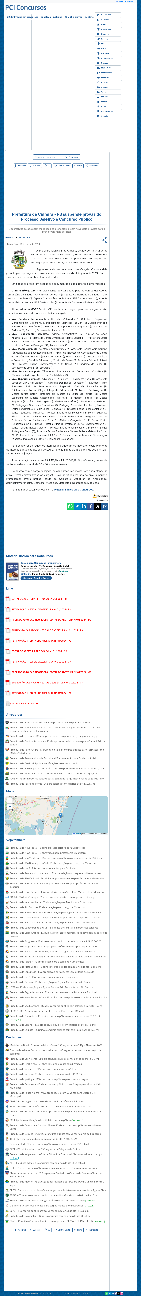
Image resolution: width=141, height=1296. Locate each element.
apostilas (46, 17)
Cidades (102, 87)
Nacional (103, 34)
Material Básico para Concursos (73, 489)
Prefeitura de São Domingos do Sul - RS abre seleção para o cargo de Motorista (53, 863)
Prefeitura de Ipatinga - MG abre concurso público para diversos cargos (49, 1079)
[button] (10, 801)
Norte (101, 48)
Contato (102, 115)
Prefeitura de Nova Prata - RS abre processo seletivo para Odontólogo (48, 847)
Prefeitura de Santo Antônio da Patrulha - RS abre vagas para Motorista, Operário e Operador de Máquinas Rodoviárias (55, 729)
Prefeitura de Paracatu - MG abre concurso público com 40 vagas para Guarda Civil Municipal (55, 1086)
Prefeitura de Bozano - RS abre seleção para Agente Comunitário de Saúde (50, 982)
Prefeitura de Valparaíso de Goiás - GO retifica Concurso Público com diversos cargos (56, 1156)
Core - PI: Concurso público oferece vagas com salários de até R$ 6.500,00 (49, 1210)
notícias (57, 17)
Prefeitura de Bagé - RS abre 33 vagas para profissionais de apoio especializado (53, 946)
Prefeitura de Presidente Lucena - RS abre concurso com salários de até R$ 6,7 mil (54, 773)
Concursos (104, 29)
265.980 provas (73, 17)
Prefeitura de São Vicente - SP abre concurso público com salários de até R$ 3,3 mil (55, 1058)
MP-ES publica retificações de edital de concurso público (46, 1120)
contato (89, 17)
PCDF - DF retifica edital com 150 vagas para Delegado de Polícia (45, 1149)
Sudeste (102, 38)
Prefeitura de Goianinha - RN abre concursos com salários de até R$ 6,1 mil (50, 1215)
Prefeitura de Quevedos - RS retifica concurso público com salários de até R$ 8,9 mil (55, 1017)
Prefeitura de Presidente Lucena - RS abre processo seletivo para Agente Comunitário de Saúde (57, 743)
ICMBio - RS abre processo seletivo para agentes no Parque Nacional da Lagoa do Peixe (57, 778)
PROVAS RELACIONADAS (25, 703)
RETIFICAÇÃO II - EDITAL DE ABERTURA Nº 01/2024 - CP (41, 693)
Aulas (101, 106)
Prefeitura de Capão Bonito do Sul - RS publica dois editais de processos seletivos (54, 927)
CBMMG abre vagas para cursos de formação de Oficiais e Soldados (47, 1101)
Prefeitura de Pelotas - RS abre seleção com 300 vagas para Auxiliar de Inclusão (53, 951)
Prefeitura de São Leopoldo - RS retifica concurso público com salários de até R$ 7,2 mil (57, 768)
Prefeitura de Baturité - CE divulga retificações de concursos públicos (53, 1200)
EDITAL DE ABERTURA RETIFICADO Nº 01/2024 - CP (39, 651)
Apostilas (103, 19)
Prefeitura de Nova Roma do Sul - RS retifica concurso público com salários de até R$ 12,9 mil (58, 999)
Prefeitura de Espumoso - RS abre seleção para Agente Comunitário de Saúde (52, 971)
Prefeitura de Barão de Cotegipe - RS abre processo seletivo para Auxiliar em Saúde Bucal (58, 956)
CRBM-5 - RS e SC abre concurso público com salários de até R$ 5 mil (47, 1011)
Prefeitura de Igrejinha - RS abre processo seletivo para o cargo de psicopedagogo (54, 736)
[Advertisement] (34, 189)
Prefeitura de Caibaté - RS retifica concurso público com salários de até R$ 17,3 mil (54, 1029)
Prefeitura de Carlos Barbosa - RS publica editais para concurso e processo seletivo (55, 917)
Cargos (102, 82)
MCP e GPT (104, 67)
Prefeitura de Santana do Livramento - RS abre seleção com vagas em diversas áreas (55, 873)
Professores (104, 72)
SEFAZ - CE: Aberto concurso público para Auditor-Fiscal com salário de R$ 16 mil (54, 1195)
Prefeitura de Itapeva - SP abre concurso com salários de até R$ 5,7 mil (48, 1074)
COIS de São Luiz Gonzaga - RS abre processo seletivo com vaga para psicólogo (52, 897)
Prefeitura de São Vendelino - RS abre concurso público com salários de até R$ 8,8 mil (56, 858)
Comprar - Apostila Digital (36, 578)
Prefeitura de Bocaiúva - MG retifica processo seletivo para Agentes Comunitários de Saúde (55, 1113)
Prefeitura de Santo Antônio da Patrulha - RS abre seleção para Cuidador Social (53, 758)
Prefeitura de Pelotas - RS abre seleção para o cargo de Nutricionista (47, 961)
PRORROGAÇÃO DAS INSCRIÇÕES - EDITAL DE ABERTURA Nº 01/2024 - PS (51, 619)
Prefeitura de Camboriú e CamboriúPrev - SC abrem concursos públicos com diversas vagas (56, 1127)
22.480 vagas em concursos (22, 17)
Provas (102, 101)
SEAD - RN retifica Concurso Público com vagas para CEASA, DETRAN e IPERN (57, 1221)
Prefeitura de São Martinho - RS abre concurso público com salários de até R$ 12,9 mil (56, 1005)
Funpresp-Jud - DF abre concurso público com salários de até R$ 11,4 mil (49, 1144)
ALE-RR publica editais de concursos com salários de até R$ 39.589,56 (48, 1162)
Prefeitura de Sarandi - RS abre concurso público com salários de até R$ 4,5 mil (53, 1024)
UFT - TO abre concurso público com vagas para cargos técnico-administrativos (53, 1168)
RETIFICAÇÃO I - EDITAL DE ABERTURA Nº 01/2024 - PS (41, 609)
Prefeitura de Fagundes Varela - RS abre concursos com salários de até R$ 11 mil (53, 992)
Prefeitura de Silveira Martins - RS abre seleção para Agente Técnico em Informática (55, 912)
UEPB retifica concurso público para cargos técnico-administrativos (52, 1205)
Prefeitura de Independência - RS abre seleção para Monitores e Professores (51, 902)
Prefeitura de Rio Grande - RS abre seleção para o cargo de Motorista (47, 907)
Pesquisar (72, 157)
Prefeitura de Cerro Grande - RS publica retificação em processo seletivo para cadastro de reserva (58, 934)
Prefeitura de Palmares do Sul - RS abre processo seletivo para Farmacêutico (51, 722)
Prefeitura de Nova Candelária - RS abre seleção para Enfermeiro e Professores (52, 922)
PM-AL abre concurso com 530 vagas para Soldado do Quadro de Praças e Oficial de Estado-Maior (56, 1174)
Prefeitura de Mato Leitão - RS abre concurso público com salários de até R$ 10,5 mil (56, 966)
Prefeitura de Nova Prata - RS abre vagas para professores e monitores (48, 852)
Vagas (102, 91)
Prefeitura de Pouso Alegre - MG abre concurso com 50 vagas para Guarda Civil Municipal (53, 1094)
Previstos (103, 77)
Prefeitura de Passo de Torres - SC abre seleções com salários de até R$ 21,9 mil (53, 783)
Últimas (102, 62)
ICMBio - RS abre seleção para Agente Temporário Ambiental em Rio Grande (51, 987)
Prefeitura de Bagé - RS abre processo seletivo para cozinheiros (44, 977)
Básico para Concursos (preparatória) (41, 563)
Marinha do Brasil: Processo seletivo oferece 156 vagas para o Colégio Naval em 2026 (56, 1045)
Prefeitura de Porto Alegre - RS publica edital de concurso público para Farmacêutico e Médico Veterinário (57, 751)
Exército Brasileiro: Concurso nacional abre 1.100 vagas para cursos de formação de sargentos (55, 1052)
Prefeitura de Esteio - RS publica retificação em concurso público (45, 763)
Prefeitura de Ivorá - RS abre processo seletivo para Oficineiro (43, 868)
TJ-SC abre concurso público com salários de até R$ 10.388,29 (43, 1138)
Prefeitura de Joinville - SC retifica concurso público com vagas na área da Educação (55, 1133)
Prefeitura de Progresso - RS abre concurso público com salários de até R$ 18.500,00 (55, 941)
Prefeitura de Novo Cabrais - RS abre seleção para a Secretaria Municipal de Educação (57, 892)
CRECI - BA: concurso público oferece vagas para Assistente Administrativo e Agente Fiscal (58, 1190)
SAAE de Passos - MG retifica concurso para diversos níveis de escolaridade (50, 1106)
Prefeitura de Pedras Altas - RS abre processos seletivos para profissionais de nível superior (54, 885)
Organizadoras (105, 111)
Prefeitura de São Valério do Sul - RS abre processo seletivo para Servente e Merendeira (57, 878)
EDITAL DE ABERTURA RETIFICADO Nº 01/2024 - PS (39, 599)
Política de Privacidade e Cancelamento (34, 1293)
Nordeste (103, 53)
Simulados (103, 96)
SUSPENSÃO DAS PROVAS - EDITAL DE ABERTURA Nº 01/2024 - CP (47, 682)
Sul (100, 43)
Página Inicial (105, 14)
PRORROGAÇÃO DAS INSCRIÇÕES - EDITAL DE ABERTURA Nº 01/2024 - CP (51, 672)
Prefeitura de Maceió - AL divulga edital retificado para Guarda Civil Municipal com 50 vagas (57, 1183)
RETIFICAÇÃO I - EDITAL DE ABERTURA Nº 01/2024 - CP (41, 661)
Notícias (103, 24)
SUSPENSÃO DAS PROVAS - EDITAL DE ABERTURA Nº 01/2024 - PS (47, 630)
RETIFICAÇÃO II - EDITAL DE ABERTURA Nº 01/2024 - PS (41, 640)
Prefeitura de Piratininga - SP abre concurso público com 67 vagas (46, 1063)
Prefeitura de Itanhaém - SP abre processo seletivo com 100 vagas (45, 1069)
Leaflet (77, 834)
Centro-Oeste (105, 58)
